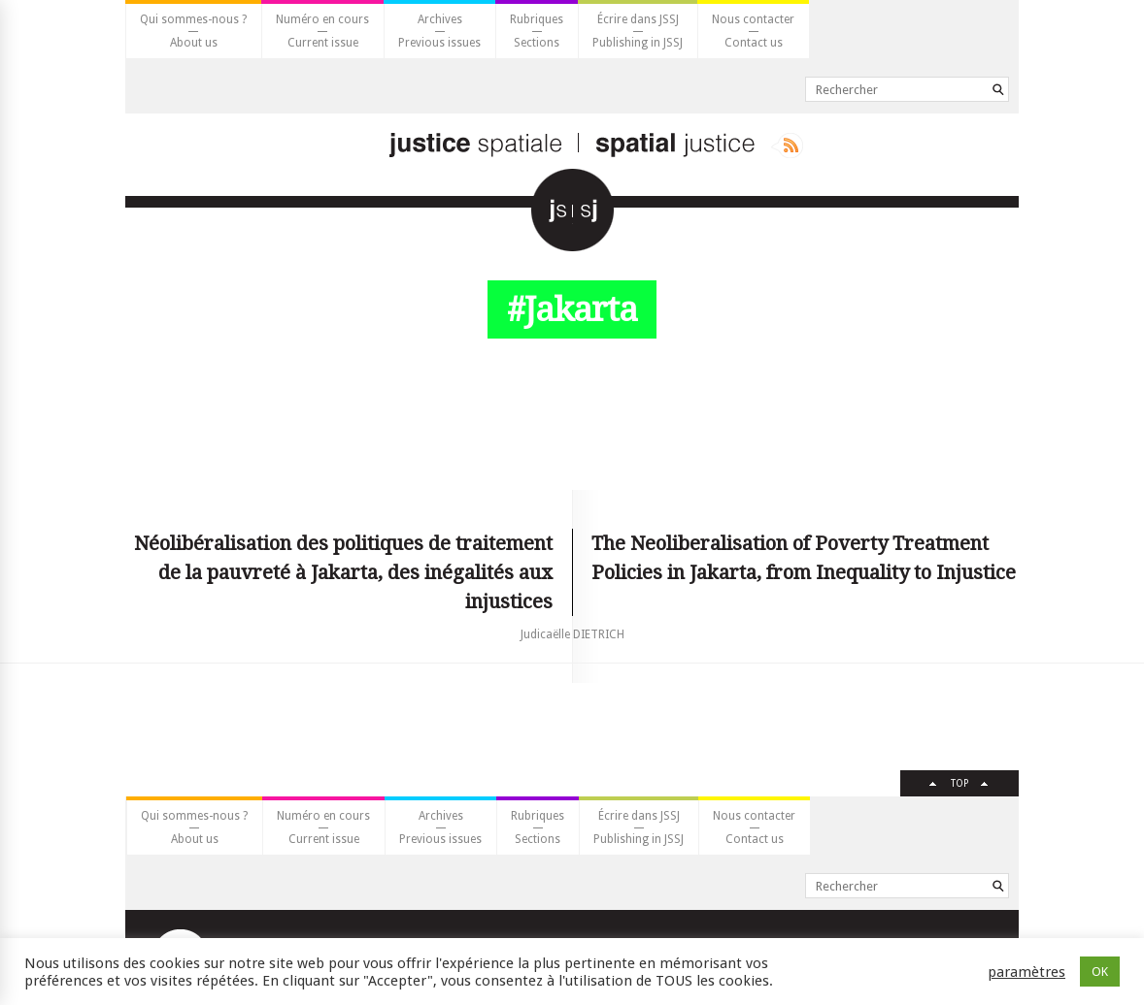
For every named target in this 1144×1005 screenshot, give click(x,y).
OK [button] (1100, 971)
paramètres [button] (1026, 972)
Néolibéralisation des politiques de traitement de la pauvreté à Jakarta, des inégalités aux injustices (343, 572)
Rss (787, 145)
